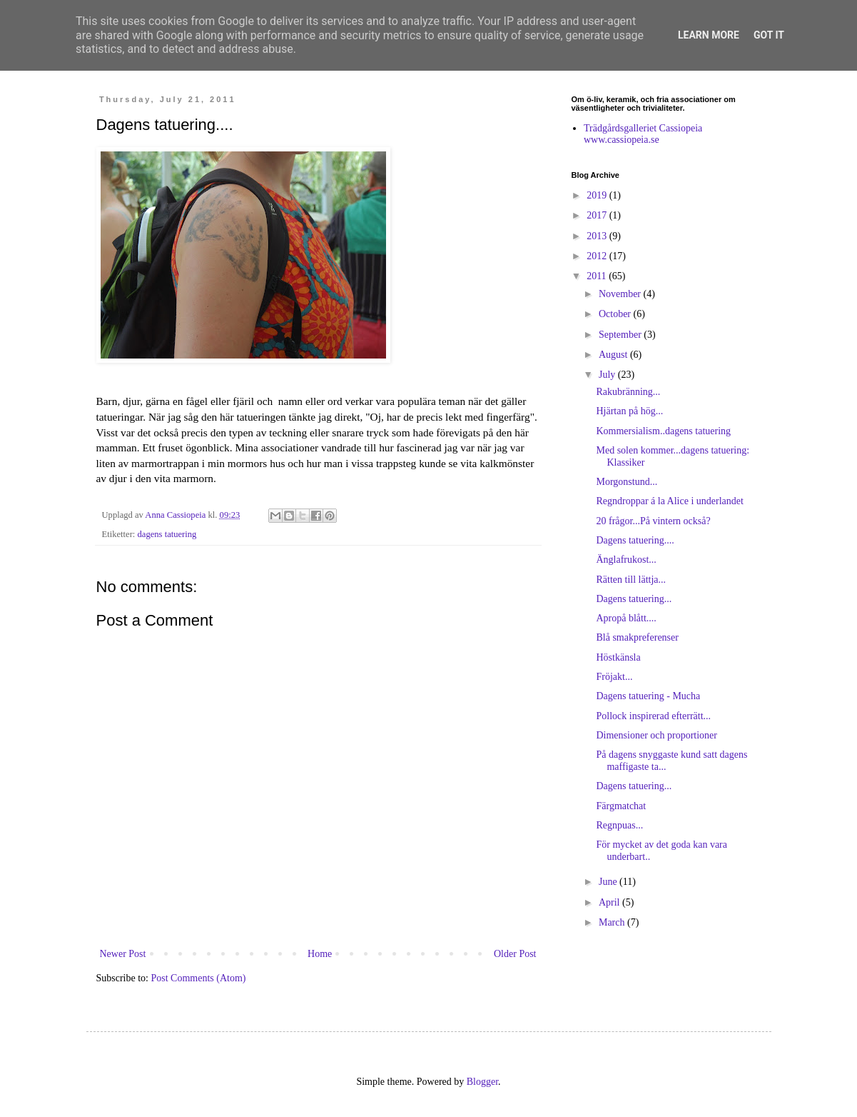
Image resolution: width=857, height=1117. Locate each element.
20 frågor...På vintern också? (653, 521)
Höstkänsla (618, 657)
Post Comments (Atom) (198, 978)
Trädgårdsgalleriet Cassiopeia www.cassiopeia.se (643, 134)
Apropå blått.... (626, 618)
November (621, 294)
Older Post (515, 953)
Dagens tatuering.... (635, 540)
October (616, 314)
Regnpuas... (619, 825)
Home (320, 953)
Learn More (708, 35)
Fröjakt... (614, 676)
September (621, 334)
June (609, 881)
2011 (598, 276)
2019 (598, 195)
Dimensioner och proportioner (656, 735)
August (614, 354)
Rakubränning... (628, 391)
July (608, 374)
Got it (769, 35)
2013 (598, 236)
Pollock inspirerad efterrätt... (653, 716)
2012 (598, 256)
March (613, 922)
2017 (598, 215)
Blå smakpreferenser (637, 637)
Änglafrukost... (626, 559)
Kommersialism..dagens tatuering (663, 431)
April (610, 902)
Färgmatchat (621, 806)
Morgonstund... (626, 481)
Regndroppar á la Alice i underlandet (669, 501)
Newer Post (123, 953)
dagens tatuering (167, 534)
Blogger (482, 1081)
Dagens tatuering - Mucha (648, 696)
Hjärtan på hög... (629, 411)
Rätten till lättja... (631, 579)
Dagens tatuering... (633, 598)
